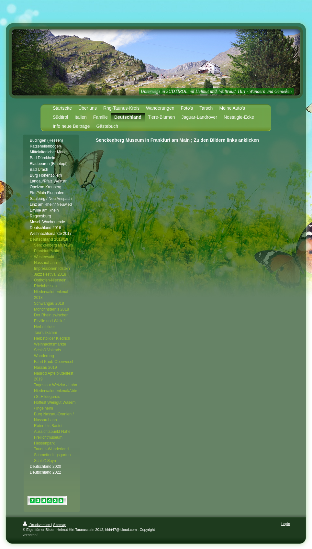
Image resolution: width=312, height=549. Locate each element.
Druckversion (37, 525)
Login (285, 524)
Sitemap (59, 525)
